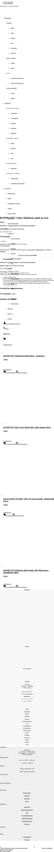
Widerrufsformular (27, 730)
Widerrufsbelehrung (27, 728)
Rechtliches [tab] (3, 804)
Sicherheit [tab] (2, 827)
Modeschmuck (39, 250)
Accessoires (31, 250)
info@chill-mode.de (29, 693)
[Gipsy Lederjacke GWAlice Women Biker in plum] (17, 848)
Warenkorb (27, 742)
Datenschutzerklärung (27, 721)
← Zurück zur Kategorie (27, 255)
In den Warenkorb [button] (9, 372)
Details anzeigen (21, 372)
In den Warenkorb (5, 245)
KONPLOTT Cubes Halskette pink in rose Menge (13, 244)
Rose (5, 271)
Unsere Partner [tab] (4, 774)
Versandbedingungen (27, 725)
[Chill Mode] (12, 11)
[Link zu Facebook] (8, 2)
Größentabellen (27, 711)
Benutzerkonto (27, 737)
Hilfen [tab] (1, 834)
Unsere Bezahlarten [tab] (5, 783)
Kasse (27, 744)
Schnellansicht (7, 369)
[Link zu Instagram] (8, 3)
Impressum (27, 719)
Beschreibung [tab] (7, 259)
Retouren (27, 732)
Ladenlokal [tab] (3, 747)
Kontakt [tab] (2, 766)
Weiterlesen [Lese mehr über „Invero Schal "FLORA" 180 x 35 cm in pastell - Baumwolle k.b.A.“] (7, 515)
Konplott (7, 236)
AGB (27, 723)
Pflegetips (27, 714)
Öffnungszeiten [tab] (4, 757)
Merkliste (27, 740)
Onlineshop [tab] (3, 790)
